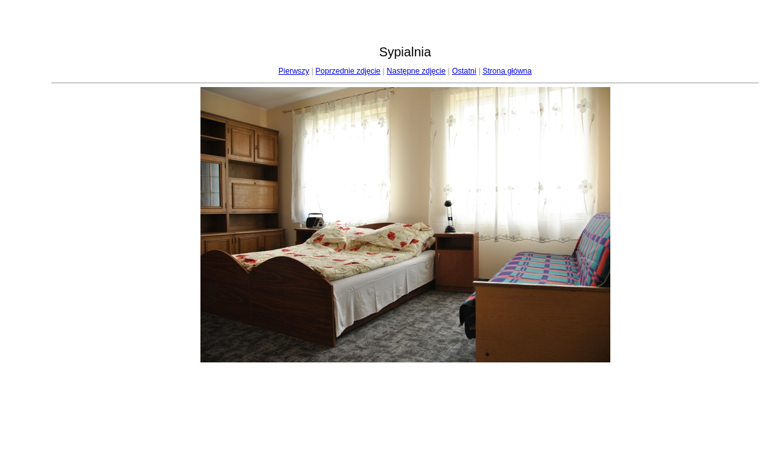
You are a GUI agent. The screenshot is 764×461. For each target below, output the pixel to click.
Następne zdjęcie (416, 71)
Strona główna (507, 71)
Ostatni (464, 71)
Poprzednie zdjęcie (348, 71)
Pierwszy (294, 71)
